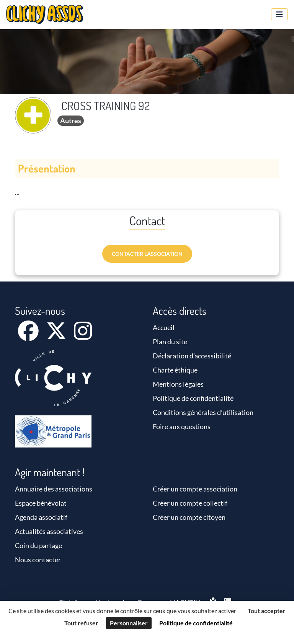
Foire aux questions (182, 426)
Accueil (164, 327)
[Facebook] (29, 336)
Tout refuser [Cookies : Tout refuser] (81, 622)
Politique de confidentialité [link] (196, 622)
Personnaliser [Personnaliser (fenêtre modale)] (129, 622)
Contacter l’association (147, 254)
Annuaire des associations (53, 489)
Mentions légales (178, 384)
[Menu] (279, 14)
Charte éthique (175, 370)
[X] (57, 336)
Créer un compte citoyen (189, 517)
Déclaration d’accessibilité (192, 355)
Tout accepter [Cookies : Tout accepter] (267, 610)
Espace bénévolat (41, 503)
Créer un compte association (195, 489)
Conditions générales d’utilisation (203, 412)
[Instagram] (83, 336)
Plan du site (170, 341)
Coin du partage (38, 545)
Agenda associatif (41, 517)
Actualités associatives (49, 531)
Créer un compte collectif (190, 503)
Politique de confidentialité (193, 398)
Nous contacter (38, 559)
